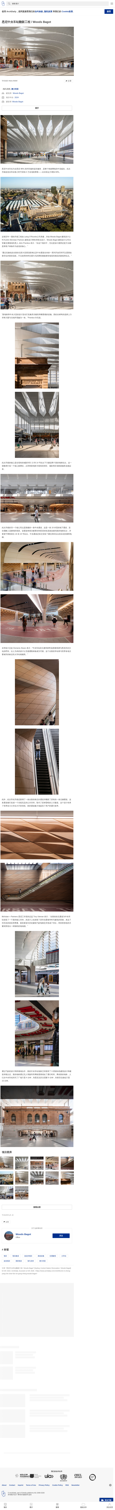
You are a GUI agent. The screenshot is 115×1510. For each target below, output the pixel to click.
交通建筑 (53, 1256)
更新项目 (19, 1261)
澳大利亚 (15, 89)
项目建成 (15, 1256)
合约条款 (39, 11)
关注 (61, 1236)
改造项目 (7, 1261)
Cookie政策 (67, 11)
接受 (109, 11)
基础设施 (41, 1256)
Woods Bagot (18, 93)
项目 (5, 1256)
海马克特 (30, 1261)
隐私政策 (48, 11)
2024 (17, 97)
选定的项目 (28, 1256)
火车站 (63, 1256)
